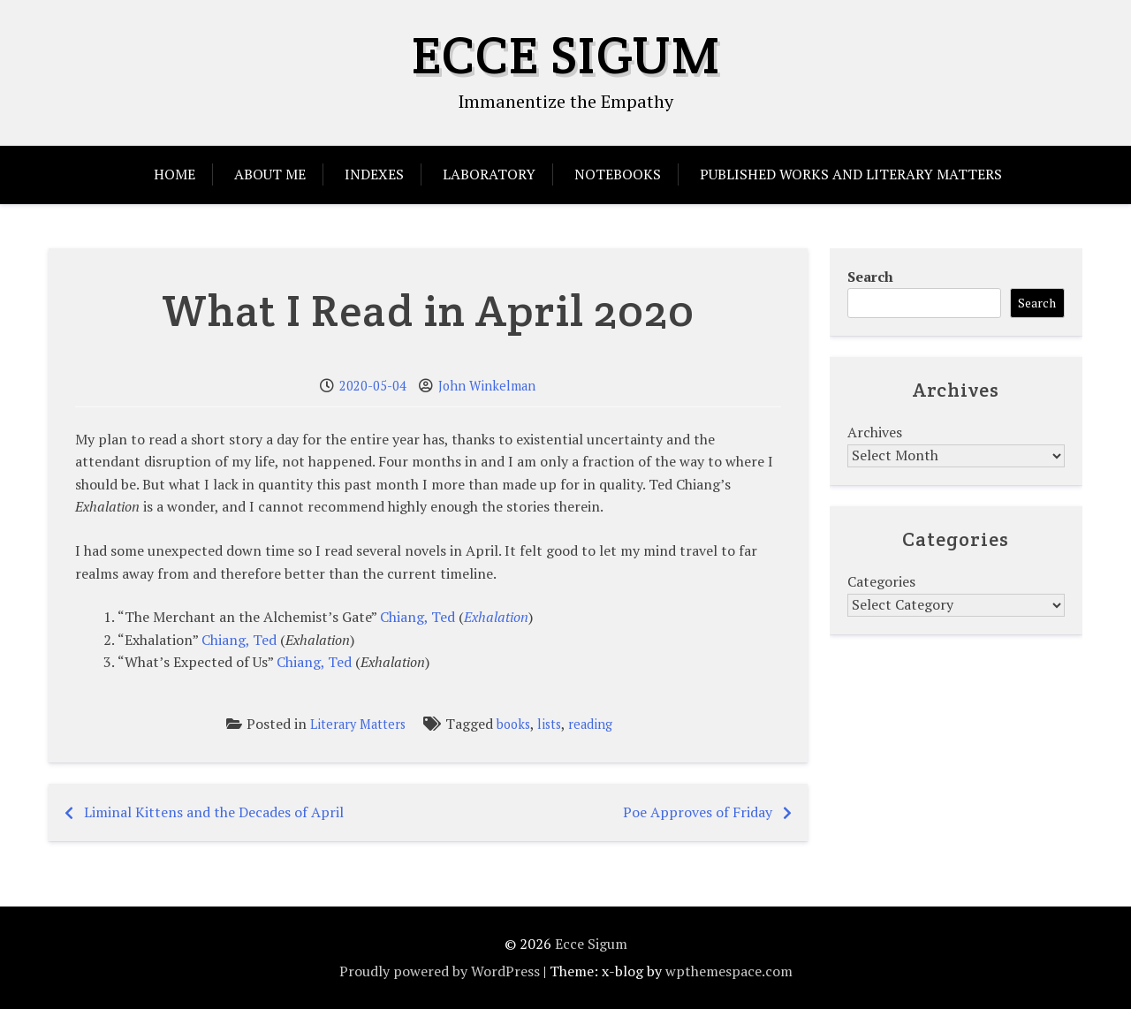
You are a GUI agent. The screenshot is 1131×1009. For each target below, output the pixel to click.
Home (174, 174)
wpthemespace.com (729, 971)
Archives (874, 432)
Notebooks (617, 174)
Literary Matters (358, 724)
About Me (270, 174)
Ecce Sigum (566, 54)
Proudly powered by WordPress (439, 971)
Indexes (374, 174)
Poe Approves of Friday (697, 812)
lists (549, 724)
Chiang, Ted (417, 616)
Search (870, 276)
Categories (881, 581)
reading (590, 724)
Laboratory (489, 174)
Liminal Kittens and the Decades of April (214, 812)
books (513, 724)
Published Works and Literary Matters (851, 174)
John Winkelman (486, 385)
